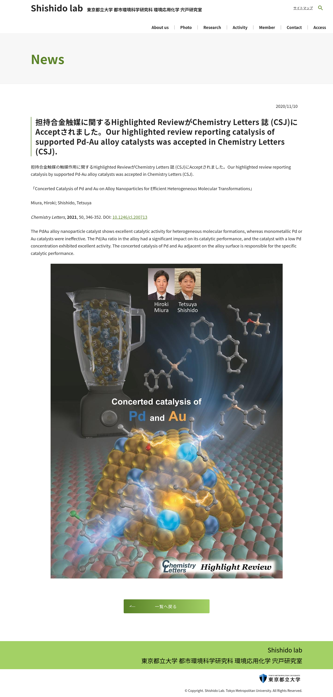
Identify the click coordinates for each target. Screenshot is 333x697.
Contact (294, 27)
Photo (186, 27)
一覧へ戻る (166, 606)
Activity (240, 27)
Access (320, 27)
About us (160, 27)
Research (212, 27)
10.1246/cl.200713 (129, 217)
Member (267, 27)
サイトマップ (303, 8)
